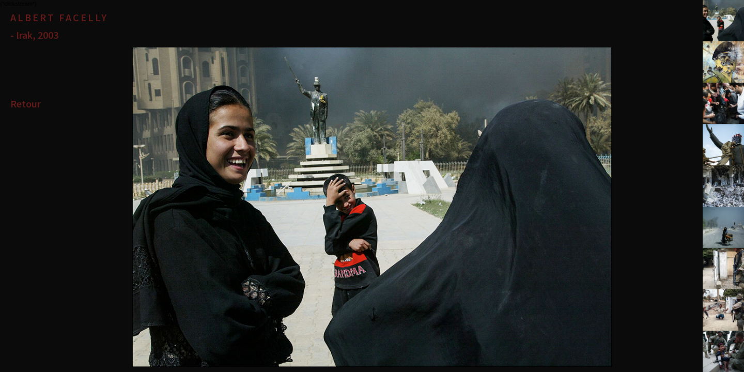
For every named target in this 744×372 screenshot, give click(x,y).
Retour (25, 103)
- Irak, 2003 (34, 34)
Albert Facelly (59, 17)
